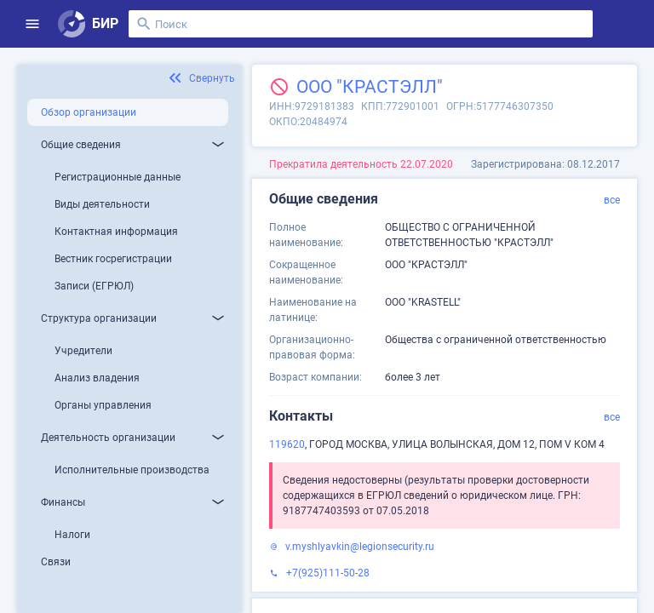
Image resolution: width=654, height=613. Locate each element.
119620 (287, 444)
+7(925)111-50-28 (328, 573)
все (612, 200)
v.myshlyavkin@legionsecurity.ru (359, 547)
